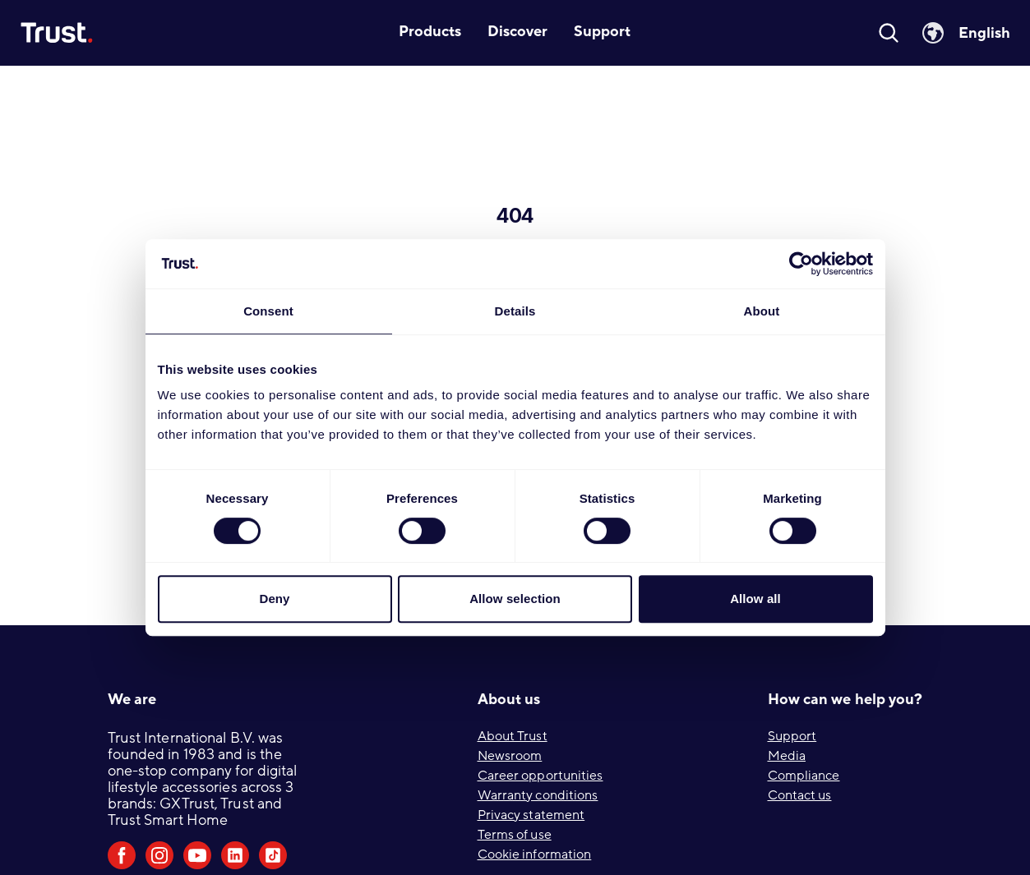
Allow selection (515, 599)
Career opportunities (540, 776)
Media (787, 756)
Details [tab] (515, 311)
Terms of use (515, 835)
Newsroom (510, 756)
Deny (274, 599)
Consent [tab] (268, 311)
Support (792, 736)
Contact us (800, 795)
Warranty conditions (538, 795)
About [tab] (762, 311)
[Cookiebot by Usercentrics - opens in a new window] (801, 263)
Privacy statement (531, 815)
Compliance (804, 776)
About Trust (512, 736)
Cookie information (535, 854)
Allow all (755, 599)
